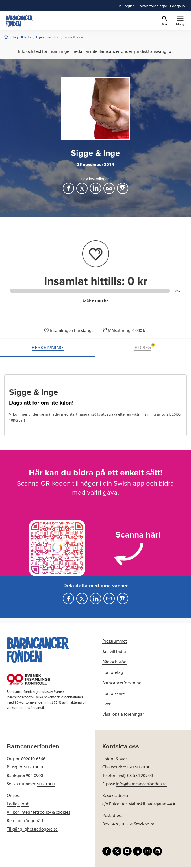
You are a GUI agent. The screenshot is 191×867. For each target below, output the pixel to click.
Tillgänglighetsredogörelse (32, 829)
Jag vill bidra (22, 37)
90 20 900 (46, 784)
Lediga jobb (18, 804)
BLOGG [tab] (144, 347)
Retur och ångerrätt (25, 820)
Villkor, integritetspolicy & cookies (38, 812)
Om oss (13, 795)
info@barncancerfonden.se (141, 784)
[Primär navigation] (180, 21)
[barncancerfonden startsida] (19, 21)
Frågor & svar (114, 758)
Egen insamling (47, 37)
